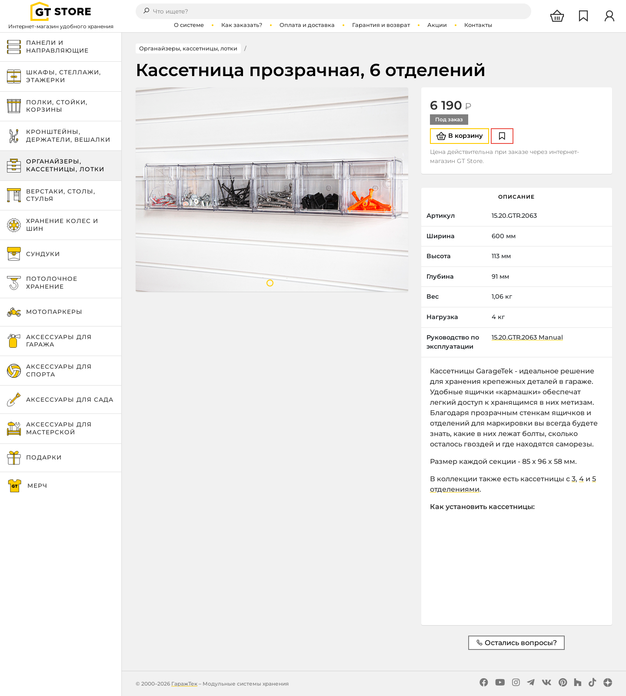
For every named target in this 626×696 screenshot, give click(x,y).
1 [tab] (269, 283)
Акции (437, 25)
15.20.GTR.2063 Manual (527, 337)
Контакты (478, 25)
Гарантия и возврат (381, 25)
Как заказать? (241, 25)
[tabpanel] (272, 189)
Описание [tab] (516, 196)
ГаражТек (184, 683)
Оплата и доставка (307, 25)
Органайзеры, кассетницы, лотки (188, 48)
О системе (189, 25)
